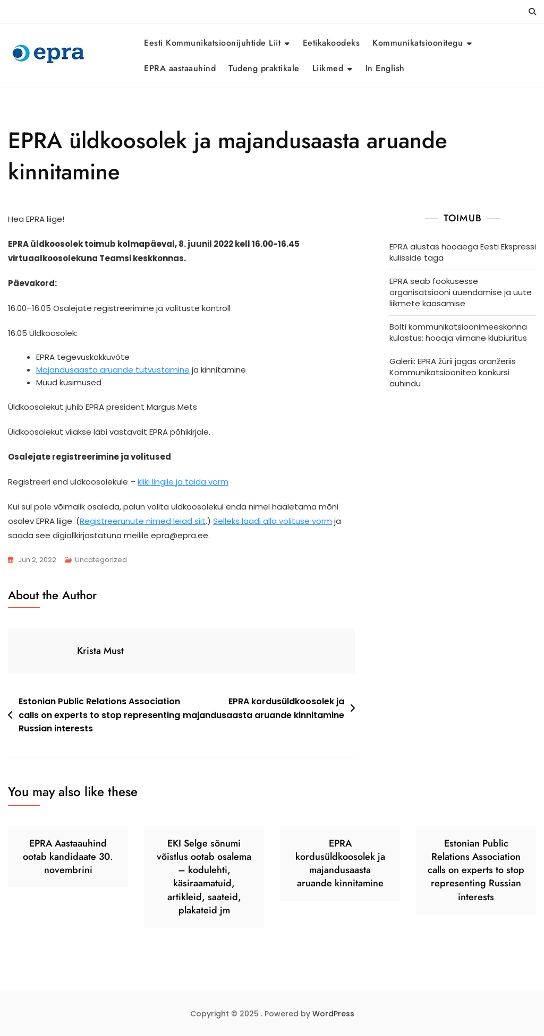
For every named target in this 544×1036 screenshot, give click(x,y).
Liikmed (328, 68)
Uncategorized (101, 560)
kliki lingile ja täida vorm (183, 481)
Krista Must (100, 651)
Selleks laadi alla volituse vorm (272, 520)
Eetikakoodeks (331, 43)
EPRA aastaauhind (180, 68)
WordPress (333, 1013)
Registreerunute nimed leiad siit (143, 520)
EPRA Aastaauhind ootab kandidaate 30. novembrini (68, 856)
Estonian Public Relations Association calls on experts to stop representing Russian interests (99, 715)
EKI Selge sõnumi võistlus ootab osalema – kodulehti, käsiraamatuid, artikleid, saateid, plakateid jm (204, 876)
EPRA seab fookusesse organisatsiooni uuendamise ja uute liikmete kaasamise (460, 292)
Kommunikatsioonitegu (417, 43)
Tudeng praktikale (264, 68)
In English (385, 68)
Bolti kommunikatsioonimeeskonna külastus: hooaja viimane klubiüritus (458, 332)
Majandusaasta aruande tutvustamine (113, 369)
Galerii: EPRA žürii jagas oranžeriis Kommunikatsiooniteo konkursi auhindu (452, 372)
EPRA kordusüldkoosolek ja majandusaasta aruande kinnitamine (263, 708)
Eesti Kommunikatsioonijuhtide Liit (212, 43)
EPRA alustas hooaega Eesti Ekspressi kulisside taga (462, 252)
